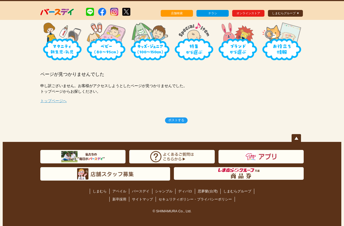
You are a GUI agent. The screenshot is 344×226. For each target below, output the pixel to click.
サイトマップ (142, 199)
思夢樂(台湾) (208, 191)
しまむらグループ (237, 191)
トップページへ (53, 101)
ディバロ (185, 191)
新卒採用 (119, 199)
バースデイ (140, 191)
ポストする (176, 120)
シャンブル (164, 191)
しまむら (100, 191)
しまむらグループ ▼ (285, 13)
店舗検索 (177, 13)
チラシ (212, 13)
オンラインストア (248, 13)
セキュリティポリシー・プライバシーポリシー (195, 199)
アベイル (119, 191)
